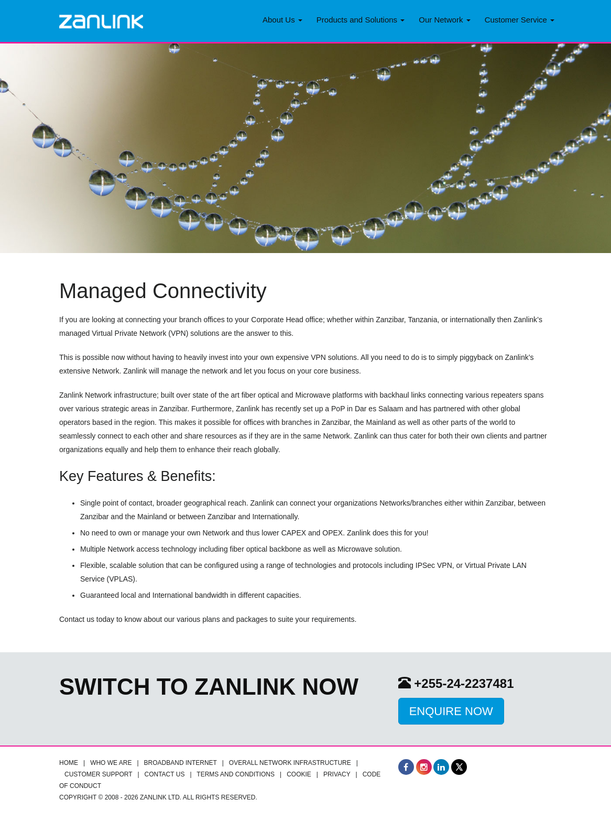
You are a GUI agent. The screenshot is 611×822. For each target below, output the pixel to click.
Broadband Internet (180, 762)
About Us (282, 19)
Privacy (337, 774)
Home (68, 762)
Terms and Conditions (236, 774)
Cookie (299, 774)
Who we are (111, 762)
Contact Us (165, 774)
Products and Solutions (361, 19)
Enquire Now (451, 711)
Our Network (444, 19)
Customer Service (519, 19)
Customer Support (98, 774)
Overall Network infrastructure (290, 762)
